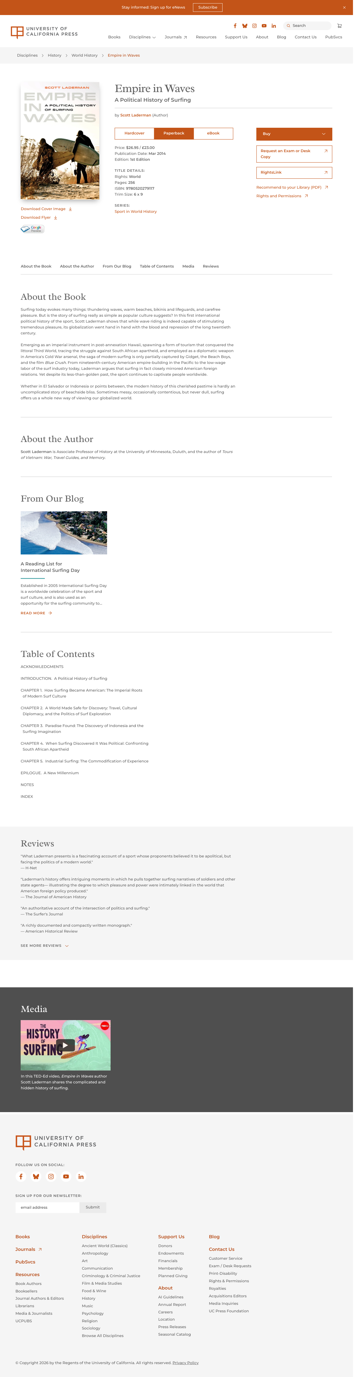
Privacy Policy (186, 1362)
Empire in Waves (124, 55)
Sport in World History (136, 211)
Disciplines (27, 55)
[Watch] (65, 1045)
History (54, 55)
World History (85, 55)
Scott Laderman (136, 115)
